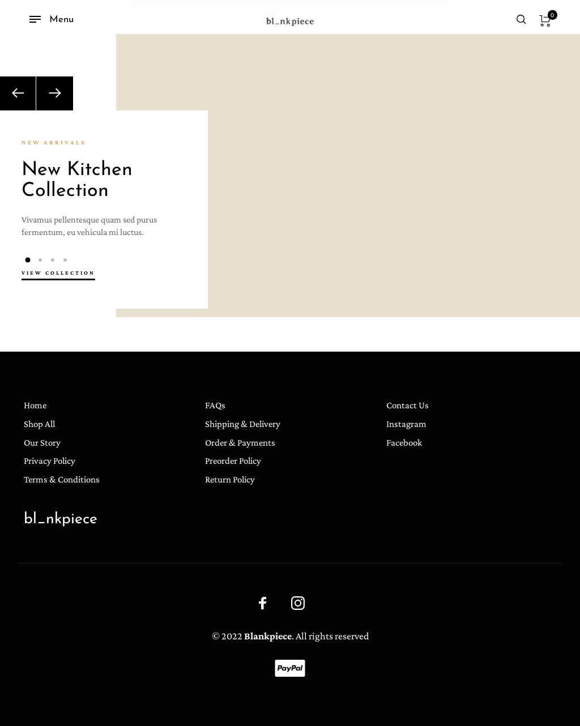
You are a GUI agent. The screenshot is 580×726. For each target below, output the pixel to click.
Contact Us (407, 405)
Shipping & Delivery (242, 423)
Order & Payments (240, 442)
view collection (58, 273)
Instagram (406, 423)
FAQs (215, 405)
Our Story (42, 442)
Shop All (39, 423)
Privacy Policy (49, 460)
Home (35, 405)
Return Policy (230, 479)
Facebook (404, 442)
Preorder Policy (233, 460)
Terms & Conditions (62, 479)
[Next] (54, 93)
